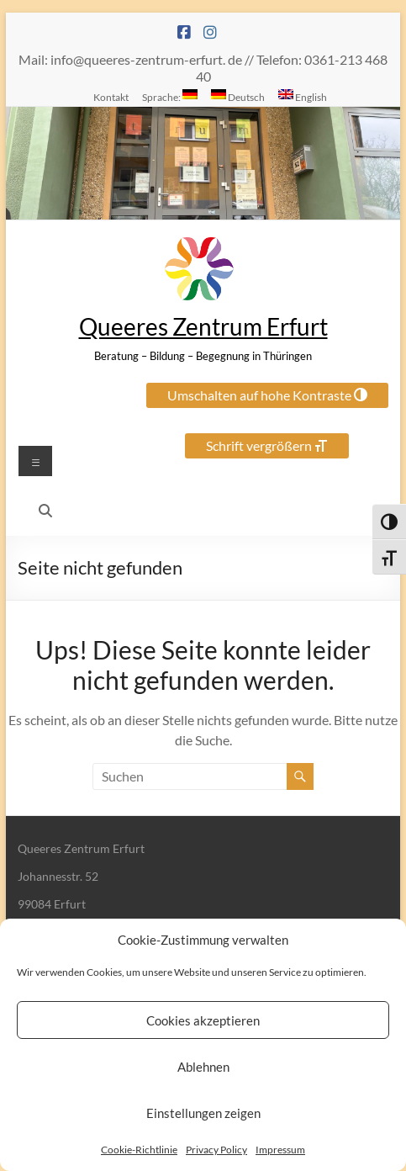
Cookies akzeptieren (203, 1020)
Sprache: (170, 96)
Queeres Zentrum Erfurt (203, 326)
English (302, 96)
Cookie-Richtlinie (139, 1149)
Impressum (280, 1149)
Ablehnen (203, 1066)
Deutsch (238, 96)
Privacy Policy (216, 1149)
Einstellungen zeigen (203, 1113)
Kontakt (111, 97)
